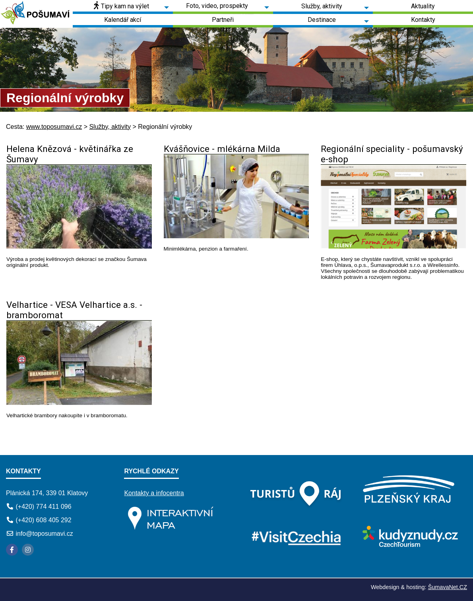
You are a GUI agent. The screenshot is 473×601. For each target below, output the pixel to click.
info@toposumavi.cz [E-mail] (44, 533)
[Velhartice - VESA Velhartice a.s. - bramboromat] (79, 402)
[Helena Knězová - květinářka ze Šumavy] (79, 246)
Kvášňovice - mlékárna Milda (222, 149)
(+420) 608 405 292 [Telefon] (43, 520)
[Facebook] (12, 550)
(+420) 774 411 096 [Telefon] (43, 506)
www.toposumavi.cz (54, 126)
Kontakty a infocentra (154, 493)
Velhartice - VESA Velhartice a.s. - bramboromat (74, 310)
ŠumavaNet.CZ (447, 587)
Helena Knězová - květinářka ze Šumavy (69, 154)
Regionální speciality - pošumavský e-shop (392, 154)
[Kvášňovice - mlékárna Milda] (236, 236)
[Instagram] (28, 550)
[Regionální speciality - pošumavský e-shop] (393, 246)
